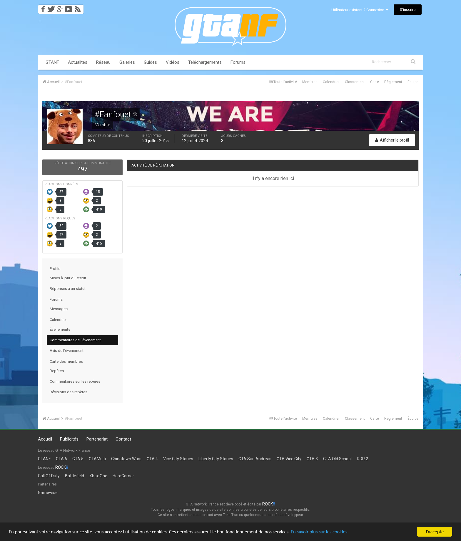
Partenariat (97, 439)
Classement (355, 82)
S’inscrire (407, 9)
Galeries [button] (127, 62)
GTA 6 (61, 458)
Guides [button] (150, 62)
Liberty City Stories (215, 458)
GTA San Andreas (254, 458)
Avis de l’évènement (66, 350)
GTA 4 (152, 458)
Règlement (393, 82)
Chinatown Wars (126, 458)
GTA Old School (337, 458)
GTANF (52, 62)
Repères (57, 371)
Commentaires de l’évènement (75, 340)
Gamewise (48, 492)
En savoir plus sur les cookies (328, 532)
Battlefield (74, 475)
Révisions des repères (68, 392)
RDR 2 (362, 458)
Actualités (77, 62)
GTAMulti (97, 458)
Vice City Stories (178, 458)
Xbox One (98, 475)
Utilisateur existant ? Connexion (359, 10)
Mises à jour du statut (68, 278)
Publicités (69, 439)
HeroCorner (123, 475)
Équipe (412, 82)
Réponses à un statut (68, 288)
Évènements (60, 329)
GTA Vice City (289, 458)
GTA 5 (77, 458)
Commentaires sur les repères (75, 381)
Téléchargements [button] (205, 62)
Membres (310, 82)
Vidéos (172, 62)
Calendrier (331, 82)
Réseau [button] (103, 62)
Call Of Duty (49, 475)
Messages (59, 309)
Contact (123, 439)
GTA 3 (312, 458)
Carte (374, 82)
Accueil (45, 439)
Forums (237, 62)
